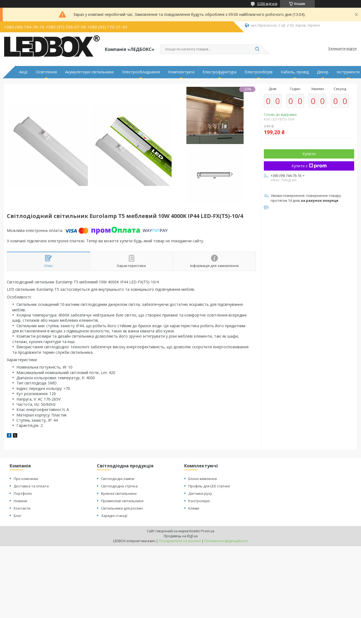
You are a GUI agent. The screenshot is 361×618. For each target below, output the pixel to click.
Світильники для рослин (122, 508)
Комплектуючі (181, 72)
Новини (20, 500)
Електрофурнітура (219, 72)
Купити (309, 153)
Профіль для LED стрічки (209, 486)
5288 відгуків (267, 3)
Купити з (309, 165)
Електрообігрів (259, 72)
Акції (23, 72)
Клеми (193, 508)
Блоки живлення (202, 478)
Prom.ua (207, 531)
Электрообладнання (141, 72)
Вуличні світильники (119, 493)
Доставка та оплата (31, 486)
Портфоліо (23, 493)
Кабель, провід (295, 72)
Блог (17, 515)
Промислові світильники (122, 500)
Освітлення (46, 72)
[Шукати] (257, 49)
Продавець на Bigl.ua (181, 536)
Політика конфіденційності (226, 541)
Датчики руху (200, 493)
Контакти (22, 508)
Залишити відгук (342, 49)
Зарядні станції (114, 515)
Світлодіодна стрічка (119, 486)
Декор (322, 72)
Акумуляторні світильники (89, 72)
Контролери (199, 500)
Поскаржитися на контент (180, 541)
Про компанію (26, 478)
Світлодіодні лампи (117, 478)
